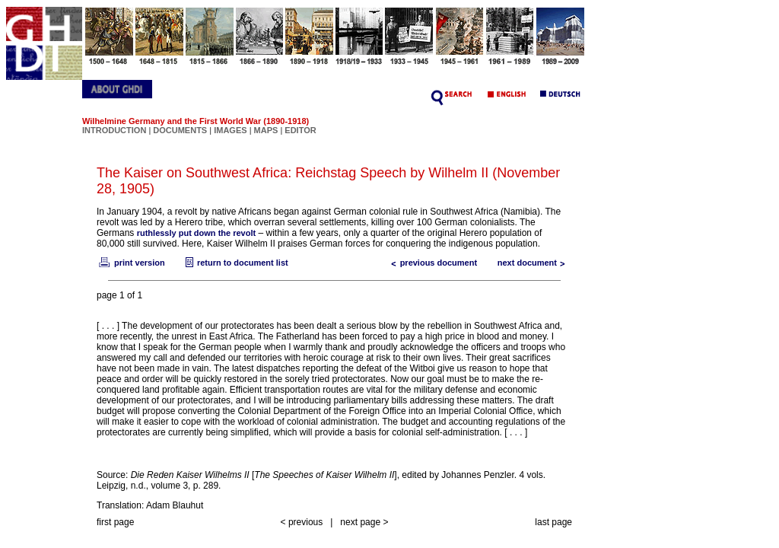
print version (131, 262)
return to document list (235, 262)
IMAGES (230, 130)
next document (535, 262)
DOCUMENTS (180, 130)
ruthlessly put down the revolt (196, 232)
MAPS (266, 130)
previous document (431, 262)
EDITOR (300, 130)
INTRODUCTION (114, 130)
